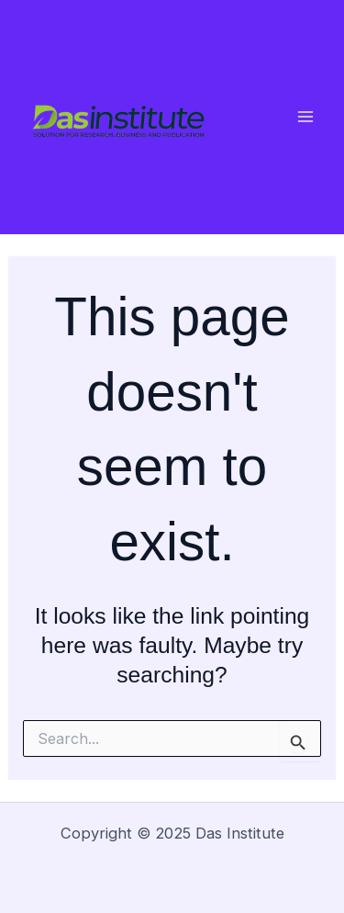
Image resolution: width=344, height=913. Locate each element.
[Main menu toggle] (305, 117)
